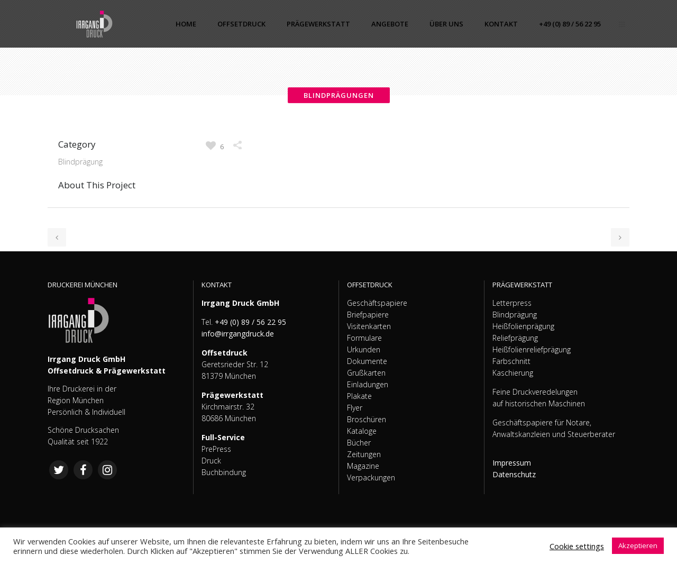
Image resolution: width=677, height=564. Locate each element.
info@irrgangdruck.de (238, 334)
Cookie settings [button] (577, 546)
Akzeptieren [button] (637, 545)
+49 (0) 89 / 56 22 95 (250, 322)
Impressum (511, 463)
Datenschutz (514, 474)
